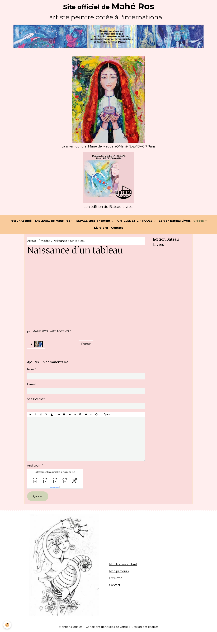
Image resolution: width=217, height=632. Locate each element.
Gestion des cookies (144, 627)
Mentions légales (70, 627)
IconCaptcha (54, 487)
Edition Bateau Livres (175, 221)
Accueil (32, 241)
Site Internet (36, 399)
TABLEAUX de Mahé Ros (52, 221)
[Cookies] (7, 625)
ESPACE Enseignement (93, 221)
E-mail (31, 384)
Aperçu (106, 414)
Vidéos (199, 221)
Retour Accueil (21, 221)
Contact (117, 228)
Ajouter (37, 496)
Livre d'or (101, 228)
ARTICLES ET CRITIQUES (135, 221)
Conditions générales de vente (107, 627)
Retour (86, 344)
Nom (30, 369)
